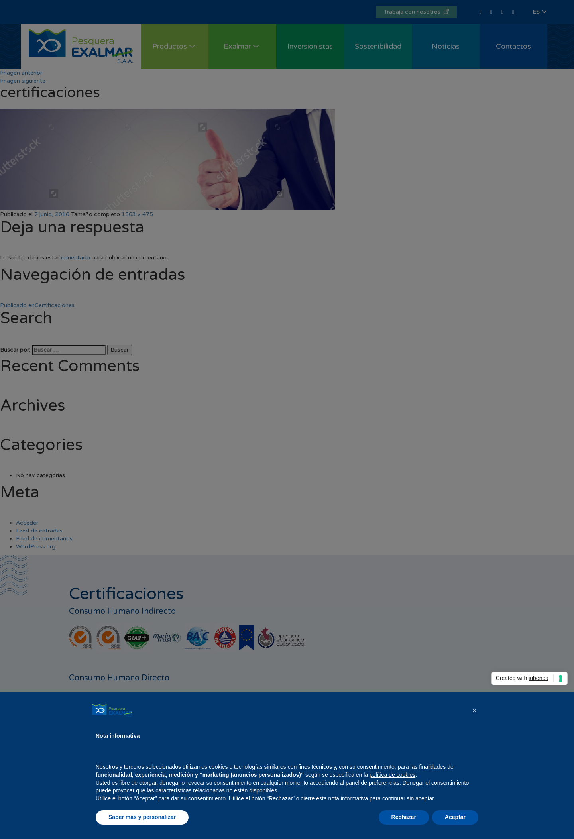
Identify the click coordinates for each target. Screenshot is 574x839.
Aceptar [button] (455, 817)
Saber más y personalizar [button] (142, 817)
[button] (474, 710)
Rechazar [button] (403, 817)
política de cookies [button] (392, 775)
